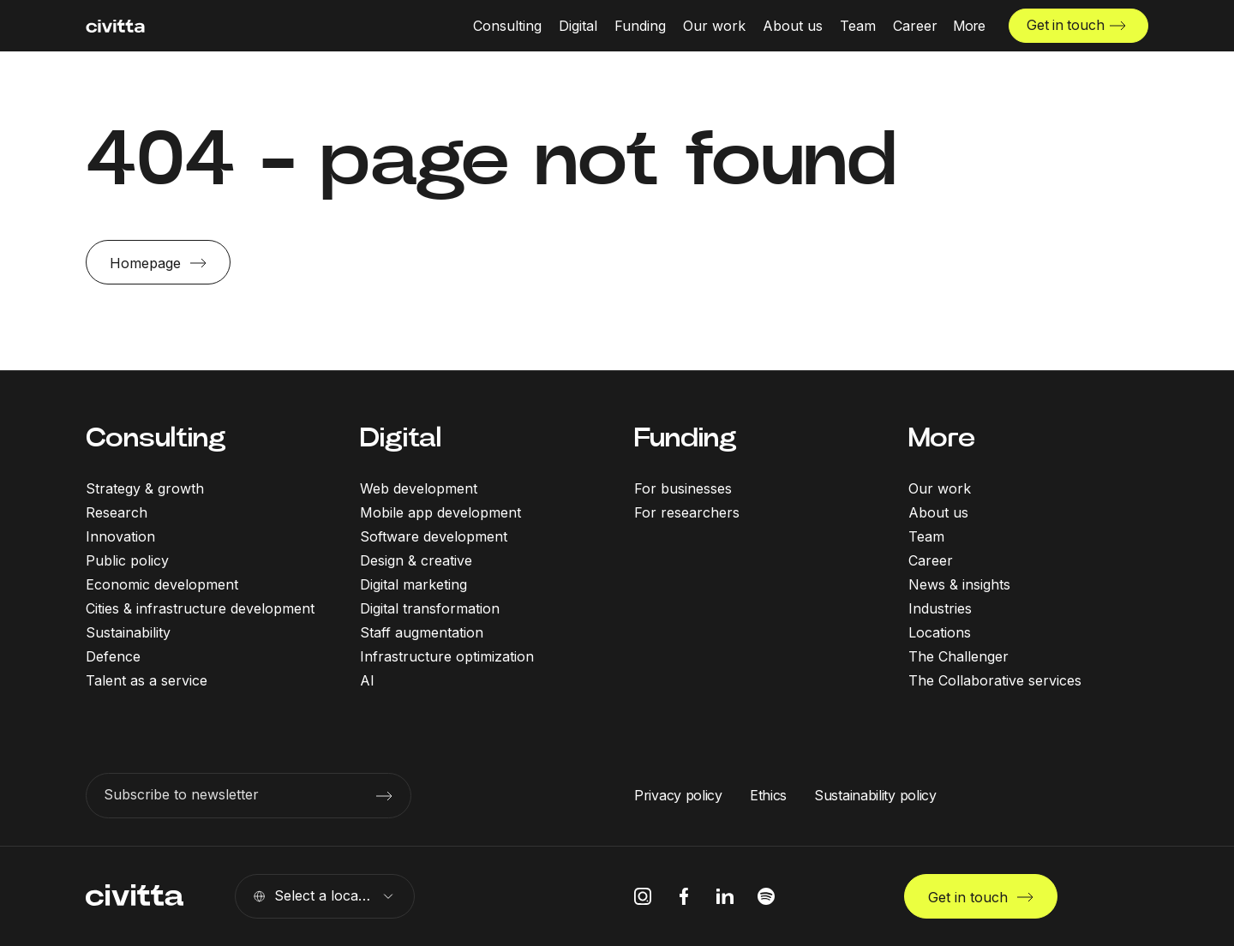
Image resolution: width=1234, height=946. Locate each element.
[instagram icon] (643, 896)
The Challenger (958, 656)
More (941, 437)
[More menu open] (967, 26)
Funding (685, 437)
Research (116, 512)
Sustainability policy (875, 795)
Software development (433, 536)
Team (926, 536)
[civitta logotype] (115, 26)
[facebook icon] (684, 896)
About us (938, 512)
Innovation (120, 536)
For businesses (683, 488)
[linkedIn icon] (725, 896)
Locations (939, 632)
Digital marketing (413, 584)
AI (367, 680)
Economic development (162, 584)
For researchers (687, 512)
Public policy (127, 560)
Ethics (768, 795)
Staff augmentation (421, 632)
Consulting (156, 437)
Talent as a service (146, 680)
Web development (418, 488)
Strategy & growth (145, 488)
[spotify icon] (766, 896)
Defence (113, 656)
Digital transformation (430, 608)
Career (930, 560)
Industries (940, 608)
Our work (939, 488)
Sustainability (128, 632)
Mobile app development (440, 512)
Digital (400, 437)
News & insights (959, 584)
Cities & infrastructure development (200, 608)
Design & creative (416, 560)
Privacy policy (678, 795)
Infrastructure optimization (447, 656)
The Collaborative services (994, 680)
